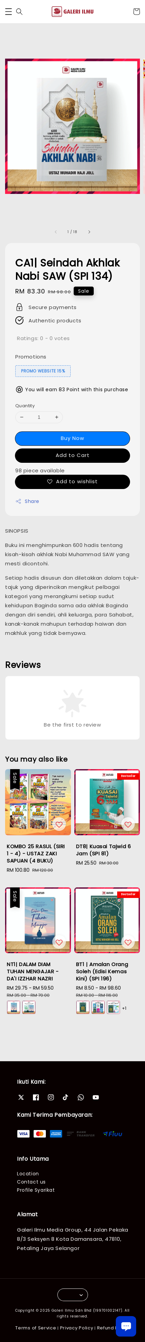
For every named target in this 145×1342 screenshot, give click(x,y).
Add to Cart (73, 455)
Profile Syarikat (36, 1190)
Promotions (31, 356)
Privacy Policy (76, 1328)
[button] (8, 11)
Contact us (31, 1181)
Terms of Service (35, 1328)
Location (28, 1173)
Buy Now (72, 438)
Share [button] (27, 501)
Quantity (25, 405)
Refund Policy (113, 1328)
